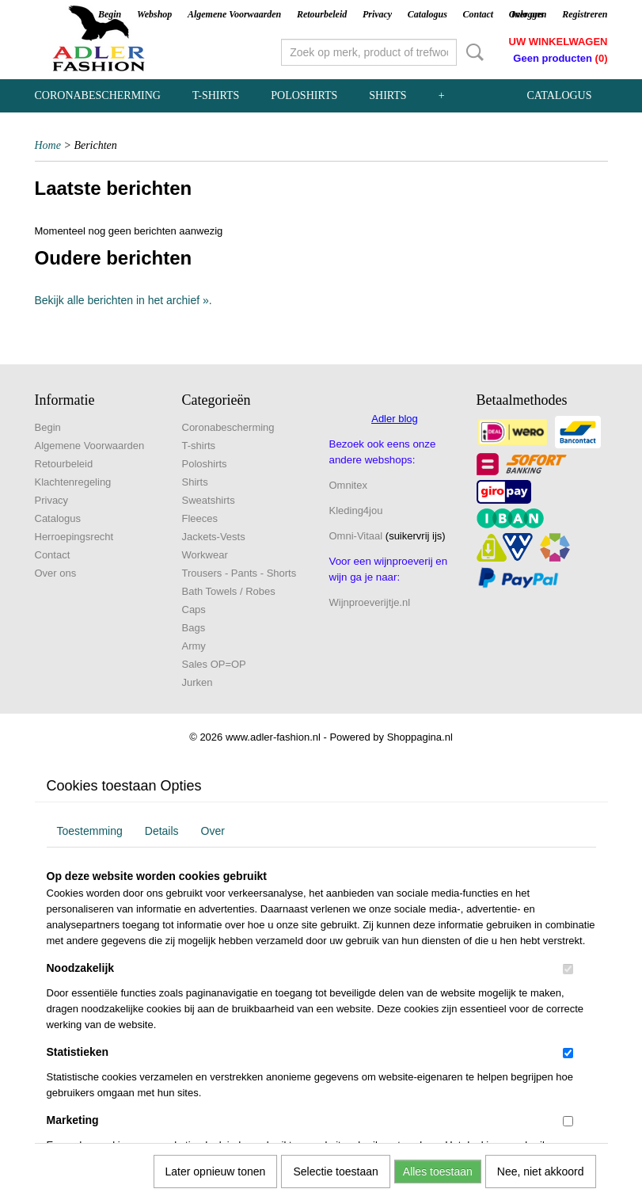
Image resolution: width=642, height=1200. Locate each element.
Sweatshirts (208, 500)
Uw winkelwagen (558, 42)
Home (48, 145)
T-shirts (215, 95)
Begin (109, 14)
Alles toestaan (438, 1171)
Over (213, 831)
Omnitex (348, 485)
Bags (194, 628)
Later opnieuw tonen (215, 1171)
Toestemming (90, 831)
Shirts (387, 95)
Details (162, 831)
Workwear (205, 555)
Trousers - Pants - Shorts (239, 573)
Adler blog (394, 419)
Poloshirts (304, 95)
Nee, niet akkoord (540, 1171)
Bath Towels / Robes (228, 591)
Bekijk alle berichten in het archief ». (123, 300)
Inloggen (529, 14)
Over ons (56, 573)
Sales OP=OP (214, 664)
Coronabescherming (98, 95)
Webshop (154, 14)
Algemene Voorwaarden (234, 14)
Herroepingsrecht (74, 537)
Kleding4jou (356, 510)
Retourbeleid (322, 14)
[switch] (568, 969)
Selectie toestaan (335, 1171)
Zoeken (472, 52)
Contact (477, 14)
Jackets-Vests (213, 537)
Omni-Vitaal (356, 536)
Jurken (197, 682)
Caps (194, 609)
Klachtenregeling (73, 482)
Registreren (584, 14)
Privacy (377, 14)
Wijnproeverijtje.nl (370, 602)
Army (194, 646)
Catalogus (427, 14)
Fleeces (200, 518)
